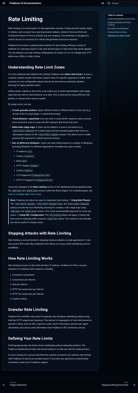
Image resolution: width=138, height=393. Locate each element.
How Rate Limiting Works (118, 28)
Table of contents (115, 15)
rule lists (67, 52)
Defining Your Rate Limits (119, 36)
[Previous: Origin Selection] (15, 384)
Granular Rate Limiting (117, 32)
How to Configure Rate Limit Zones (24, 194)
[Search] (121, 3)
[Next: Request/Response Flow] (118, 384)
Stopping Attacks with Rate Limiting (119, 23)
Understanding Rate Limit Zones (121, 19)
